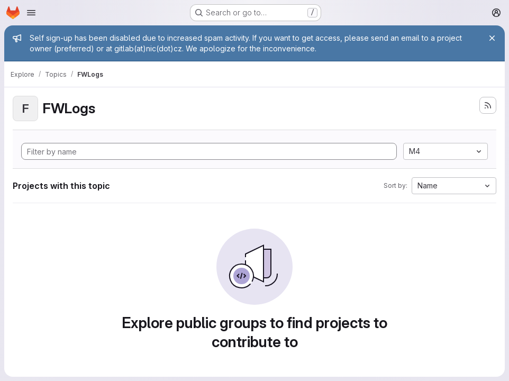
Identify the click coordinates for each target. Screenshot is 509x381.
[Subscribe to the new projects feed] (487, 105)
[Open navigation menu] (31, 12)
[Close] (492, 38)
